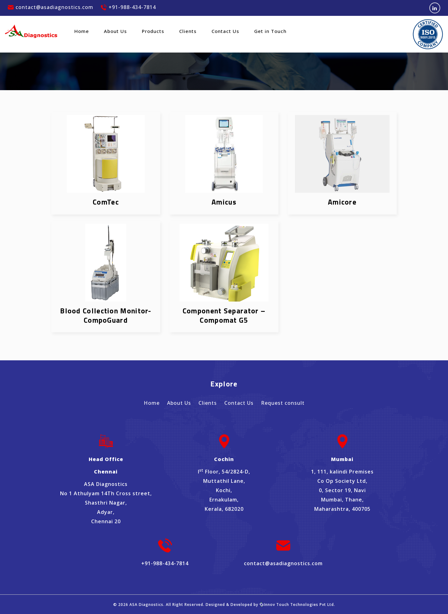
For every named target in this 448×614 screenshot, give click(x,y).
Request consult (283, 402)
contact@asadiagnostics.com (50, 7)
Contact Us (225, 31)
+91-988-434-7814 (128, 7)
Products (153, 31)
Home (81, 31)
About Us (115, 31)
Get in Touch (270, 31)
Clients (188, 31)
